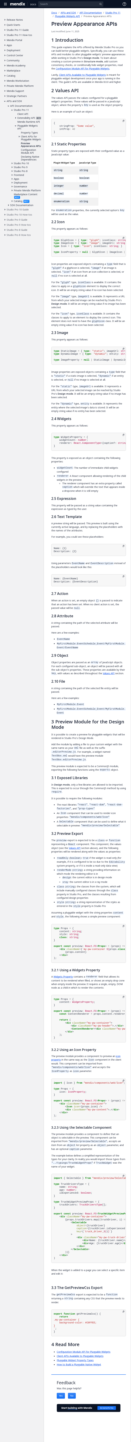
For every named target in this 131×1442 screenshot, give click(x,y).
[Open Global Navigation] (5, 4)
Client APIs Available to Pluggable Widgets (82, 75)
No (72, 1395)
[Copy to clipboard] (123, 121)
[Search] (70, 4)
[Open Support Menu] (124, 4)
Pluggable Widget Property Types (75, 1360)
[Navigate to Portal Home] (17, 4)
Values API (109, 673)
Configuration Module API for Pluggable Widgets (82, 68)
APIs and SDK (68, 12)
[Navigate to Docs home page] (33, 4)
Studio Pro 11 (112, 12)
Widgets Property (63, 976)
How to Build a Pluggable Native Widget (79, 1364)
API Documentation (91, 12)
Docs (54, 12)
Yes (61, 1395)
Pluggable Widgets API (67, 16)
